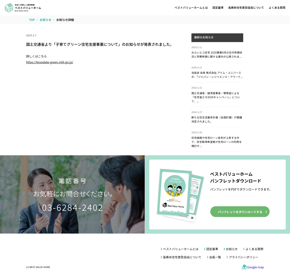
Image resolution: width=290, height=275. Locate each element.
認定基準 (217, 7)
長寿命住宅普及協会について (246, 7)
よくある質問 (277, 7)
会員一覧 (215, 257)
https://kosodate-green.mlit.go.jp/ (49, 62)
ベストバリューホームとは (191, 7)
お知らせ (232, 249)
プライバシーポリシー (243, 257)
